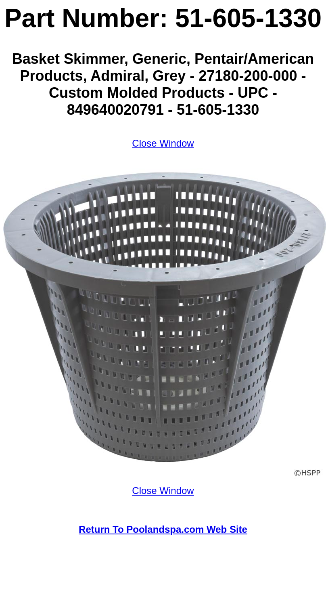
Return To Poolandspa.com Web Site (163, 529)
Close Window (163, 143)
